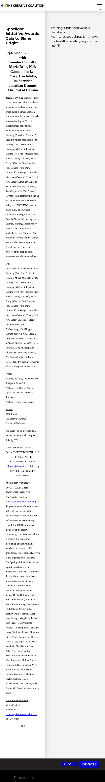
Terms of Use (24, 778)
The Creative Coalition (23, 5)
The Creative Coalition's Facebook (75, 764)
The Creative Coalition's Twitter (69, 764)
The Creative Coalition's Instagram (64, 764)
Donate (89, 764)
